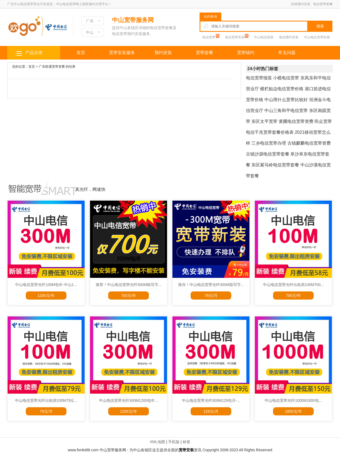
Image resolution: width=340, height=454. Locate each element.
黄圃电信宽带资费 (296, 121)
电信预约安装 (289, 37)
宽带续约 (245, 52)
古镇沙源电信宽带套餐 (267, 154)
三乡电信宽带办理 (268, 143)
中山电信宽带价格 (317, 37)
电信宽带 (209, 37)
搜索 (320, 26)
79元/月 (210, 295)
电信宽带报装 (259, 78)
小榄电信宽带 (286, 78)
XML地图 (157, 442)
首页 (80, 52)
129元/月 (210, 411)
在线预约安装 (300, 4)
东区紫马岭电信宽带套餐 (275, 165)
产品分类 (34, 52)
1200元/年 (45, 295)
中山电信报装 (264, 37)
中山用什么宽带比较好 (286, 99)
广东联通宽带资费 (52, 67)
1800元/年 (293, 411)
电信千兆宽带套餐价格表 (270, 132)
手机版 (173, 442)
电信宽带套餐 (323, 4)
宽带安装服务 (122, 52)
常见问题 (287, 52)
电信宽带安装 (235, 37)
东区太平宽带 (264, 121)
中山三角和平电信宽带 (286, 110)
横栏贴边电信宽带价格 (281, 88)
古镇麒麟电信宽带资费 (309, 143)
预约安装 (163, 52)
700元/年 (128, 295)
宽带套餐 (204, 52)
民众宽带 (323, 121)
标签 (186, 442)
